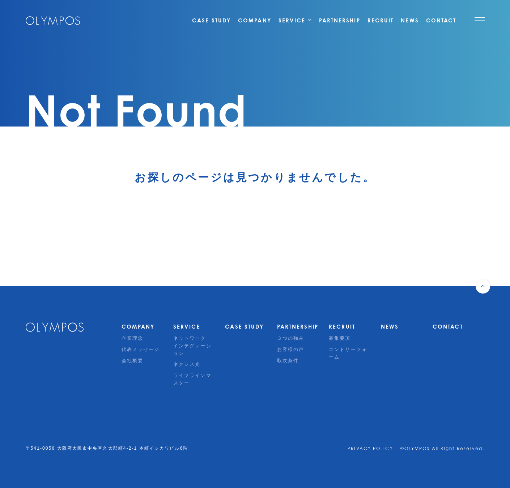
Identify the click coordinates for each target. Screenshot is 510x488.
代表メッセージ (141, 349)
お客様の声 (291, 349)
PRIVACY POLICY (370, 448)
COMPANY (254, 20)
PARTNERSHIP (339, 20)
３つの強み (291, 338)
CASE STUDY (211, 20)
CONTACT (441, 20)
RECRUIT (380, 20)
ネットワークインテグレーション (192, 345)
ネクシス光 (187, 364)
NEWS (409, 20)
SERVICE (295, 20)
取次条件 (288, 360)
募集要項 (339, 338)
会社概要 (132, 360)
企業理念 (132, 338)
